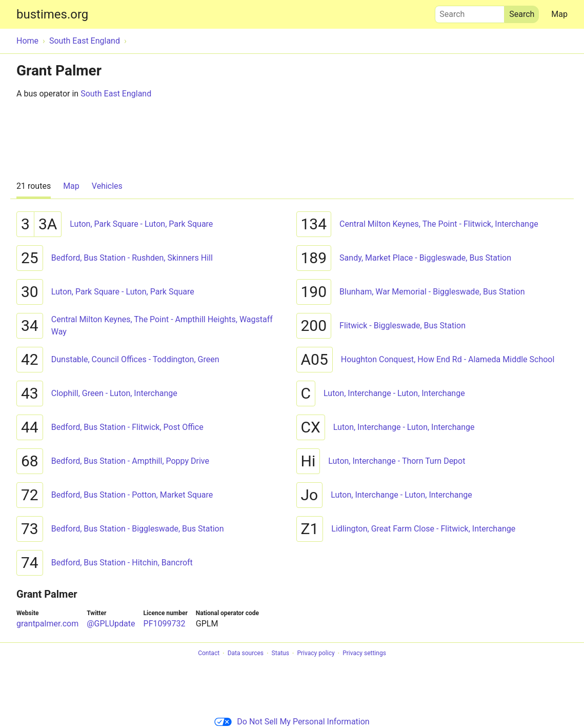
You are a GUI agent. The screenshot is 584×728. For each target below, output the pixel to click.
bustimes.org (52, 14)
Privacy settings (364, 653)
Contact (208, 653)
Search (470, 12)
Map (559, 14)
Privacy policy (315, 653)
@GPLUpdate (111, 623)
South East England (115, 94)
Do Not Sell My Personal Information (291, 721)
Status (280, 653)
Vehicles (107, 186)
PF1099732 (165, 623)
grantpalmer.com (47, 623)
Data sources (246, 653)
